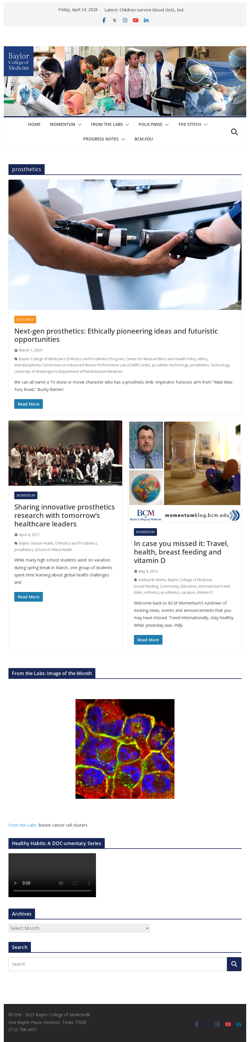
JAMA (138, 592)
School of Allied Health (53, 549)
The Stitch (190, 124)
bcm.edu (143, 139)
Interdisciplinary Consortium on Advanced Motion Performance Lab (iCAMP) (76, 365)
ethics (202, 358)
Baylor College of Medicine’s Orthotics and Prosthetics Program (71, 358)
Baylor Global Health (36, 543)
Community (169, 586)
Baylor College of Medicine (190, 579)
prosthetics (199, 365)
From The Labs (107, 124)
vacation (188, 592)
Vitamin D (205, 592)
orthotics (151, 592)
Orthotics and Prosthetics (76, 543)
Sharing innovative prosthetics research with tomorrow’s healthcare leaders (64, 515)
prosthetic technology (170, 365)
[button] (79, 124)
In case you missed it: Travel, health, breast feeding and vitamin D (181, 551)
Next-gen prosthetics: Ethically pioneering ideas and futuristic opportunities (116, 335)
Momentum (63, 124)
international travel (214, 586)
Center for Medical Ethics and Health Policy (161, 358)
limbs (145, 365)
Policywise (151, 124)
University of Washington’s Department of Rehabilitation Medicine (68, 371)
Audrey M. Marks (152, 579)
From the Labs (22, 825)
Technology (220, 365)
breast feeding (146, 586)
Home (34, 124)
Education (189, 586)
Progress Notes (101, 139)
